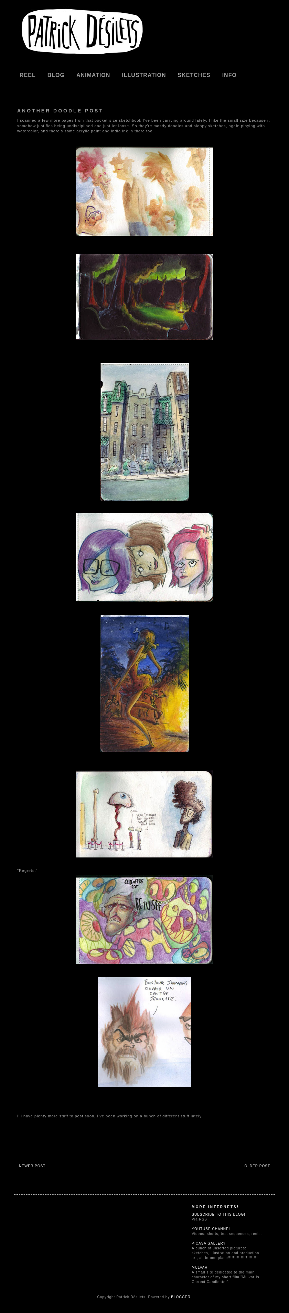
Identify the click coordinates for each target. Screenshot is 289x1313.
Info (229, 75)
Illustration (144, 75)
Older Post (257, 1166)
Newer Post (32, 1166)
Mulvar (199, 1267)
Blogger (180, 1297)
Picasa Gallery (209, 1243)
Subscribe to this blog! (218, 1214)
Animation (93, 75)
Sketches (194, 75)
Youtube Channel (211, 1229)
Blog (56, 75)
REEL (28, 75)
